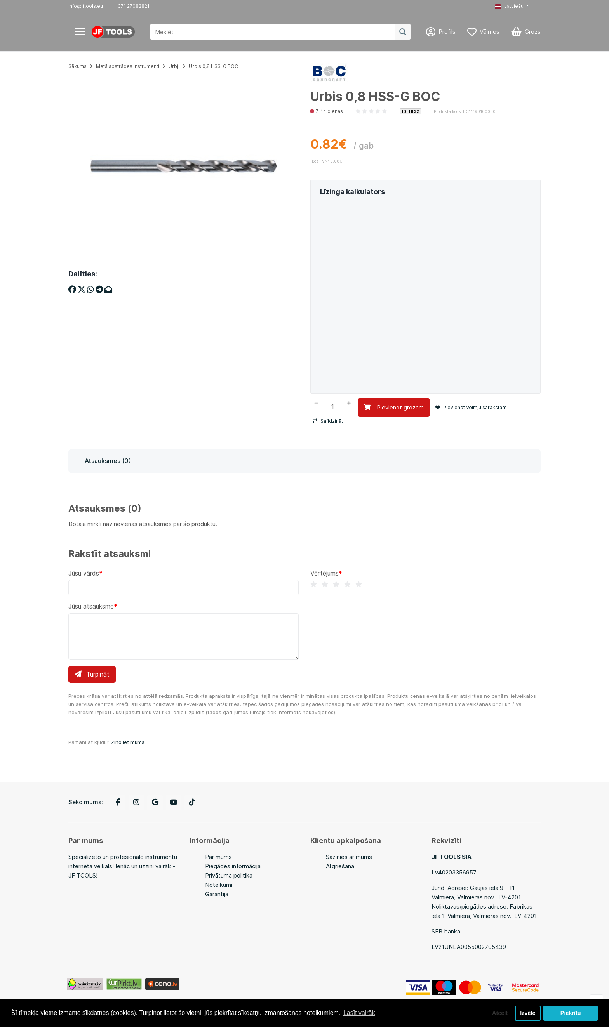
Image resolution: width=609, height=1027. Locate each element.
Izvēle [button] (527, 1013)
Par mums (218, 856)
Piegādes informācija (233, 866)
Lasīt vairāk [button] (359, 1013)
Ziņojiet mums (127, 742)
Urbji (174, 66)
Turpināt (92, 674)
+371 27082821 (132, 6)
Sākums (77, 66)
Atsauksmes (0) (108, 461)
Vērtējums (324, 573)
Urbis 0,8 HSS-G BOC (213, 66)
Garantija (216, 894)
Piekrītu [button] (570, 1013)
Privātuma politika (228, 875)
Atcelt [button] (500, 1013)
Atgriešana (340, 866)
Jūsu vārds (83, 573)
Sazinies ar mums (349, 856)
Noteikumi (218, 884)
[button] (512, 6)
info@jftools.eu (85, 6)
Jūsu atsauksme (91, 606)
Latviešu (509, 6)
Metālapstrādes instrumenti (127, 66)
